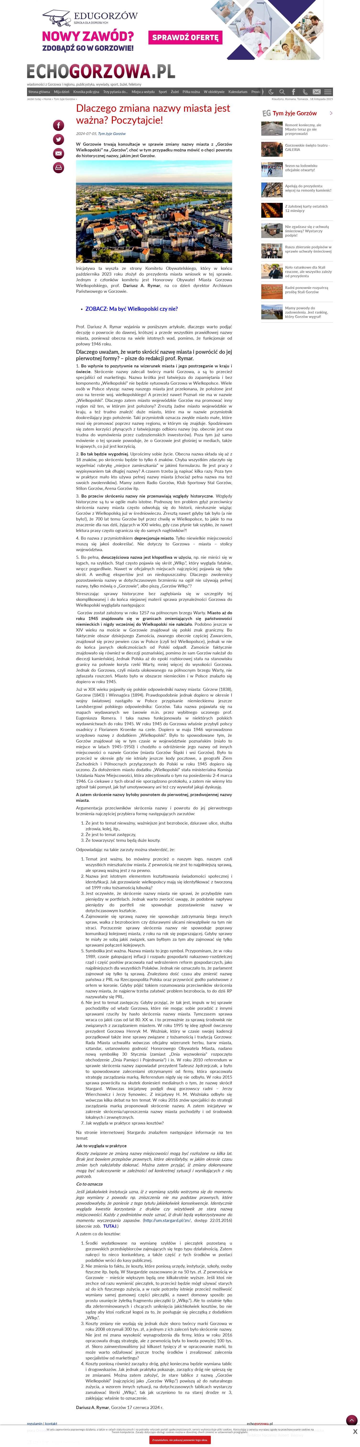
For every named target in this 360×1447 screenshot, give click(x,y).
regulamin (34, 1423)
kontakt (51, 1423)
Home (47, 99)
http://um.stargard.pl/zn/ (167, 1220)
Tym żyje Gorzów (64, 99)
